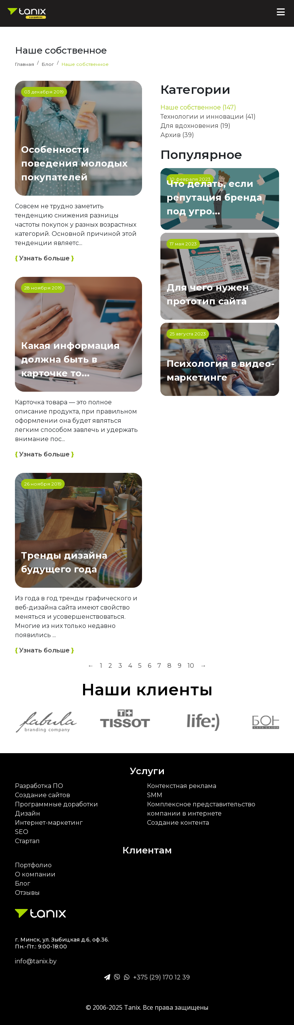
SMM (154, 795)
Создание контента (178, 822)
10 (191, 665)
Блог (22, 883)
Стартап (27, 841)
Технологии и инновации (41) (208, 116)
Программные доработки (56, 804)
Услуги (147, 771)
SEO (21, 831)
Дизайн (27, 813)
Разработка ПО (39, 786)
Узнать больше (44, 258)
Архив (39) (177, 135)
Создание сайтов (42, 795)
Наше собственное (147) (198, 107)
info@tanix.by (36, 961)
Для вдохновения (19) (195, 125)
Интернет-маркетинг (49, 822)
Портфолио (33, 865)
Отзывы (27, 892)
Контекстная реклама (181, 786)
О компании (35, 874)
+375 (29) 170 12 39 (161, 977)
